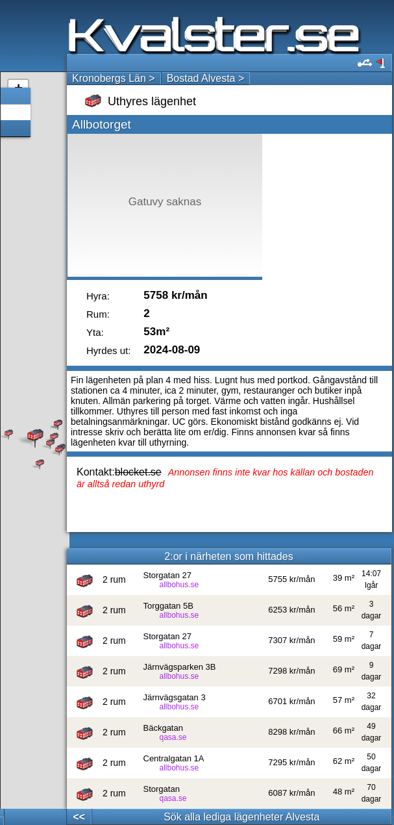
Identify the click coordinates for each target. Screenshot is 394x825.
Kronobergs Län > (113, 78)
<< (79, 816)
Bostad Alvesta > (206, 78)
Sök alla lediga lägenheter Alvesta (241, 816)
